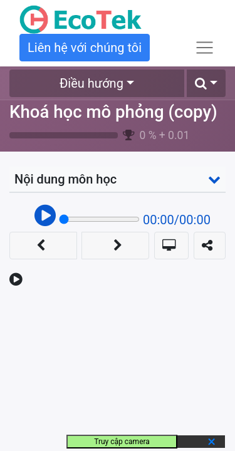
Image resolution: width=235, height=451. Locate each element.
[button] (206, 83)
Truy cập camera (122, 441)
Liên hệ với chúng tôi (85, 47)
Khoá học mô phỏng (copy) (113, 111)
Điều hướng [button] (91, 83)
